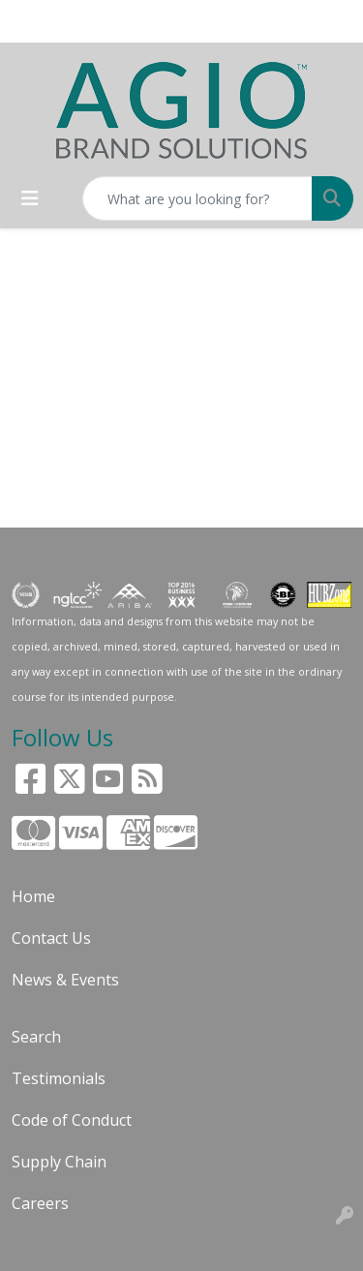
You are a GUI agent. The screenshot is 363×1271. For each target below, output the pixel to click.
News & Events (65, 979)
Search (36, 1036)
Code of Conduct (72, 1120)
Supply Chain (59, 1161)
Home (33, 896)
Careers (40, 1203)
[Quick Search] (197, 198)
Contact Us (51, 938)
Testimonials (59, 1078)
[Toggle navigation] (30, 198)
